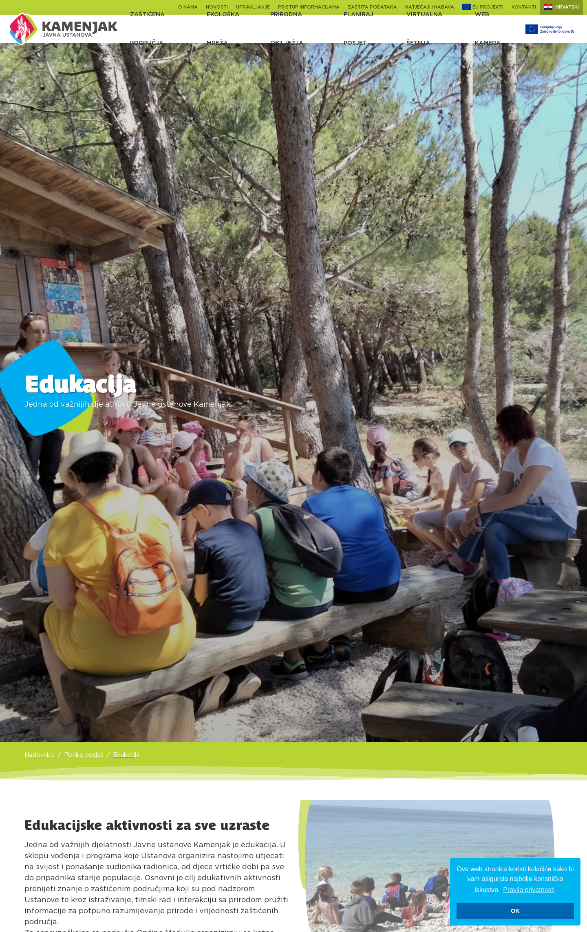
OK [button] (515, 911)
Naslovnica (39, 755)
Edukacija (126, 755)
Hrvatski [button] (561, 7)
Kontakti (524, 7)
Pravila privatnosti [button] (528, 889)
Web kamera (488, 29)
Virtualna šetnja (424, 29)
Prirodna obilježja (286, 29)
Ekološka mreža (223, 29)
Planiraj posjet (358, 29)
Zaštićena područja (147, 29)
